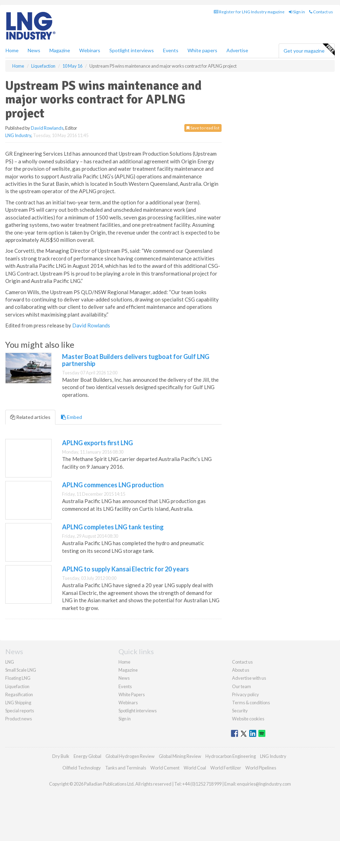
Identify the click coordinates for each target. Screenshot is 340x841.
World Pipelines (260, 768)
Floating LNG (17, 678)
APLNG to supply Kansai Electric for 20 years (125, 569)
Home (12, 50)
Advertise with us (249, 678)
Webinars (89, 50)
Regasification (19, 694)
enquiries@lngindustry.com (264, 784)
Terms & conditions (251, 702)
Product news (18, 718)
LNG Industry (18, 135)
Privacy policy (245, 694)
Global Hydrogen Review (130, 756)
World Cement (164, 768)
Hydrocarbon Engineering (230, 756)
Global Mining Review (180, 756)
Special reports (19, 710)
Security (240, 710)
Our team (241, 686)
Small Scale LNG (20, 670)
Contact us (321, 11)
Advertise (237, 50)
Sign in (297, 11)
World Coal (195, 768)
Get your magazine (309, 50)
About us (240, 670)
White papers (202, 50)
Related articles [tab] (30, 417)
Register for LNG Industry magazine (249, 11)
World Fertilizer (225, 768)
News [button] (34, 50)
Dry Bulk (60, 756)
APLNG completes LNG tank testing (113, 527)
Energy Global (87, 756)
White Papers (131, 694)
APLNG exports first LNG (97, 443)
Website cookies (248, 718)
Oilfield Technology (81, 768)
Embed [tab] (71, 417)
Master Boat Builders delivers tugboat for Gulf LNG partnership (135, 360)
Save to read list (202, 127)
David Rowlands (47, 128)
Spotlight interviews (131, 50)
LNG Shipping (18, 702)
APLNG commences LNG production (113, 485)
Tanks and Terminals (125, 768)
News (124, 678)
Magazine (59, 50)
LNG (9, 662)
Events (170, 50)
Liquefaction (17, 686)
